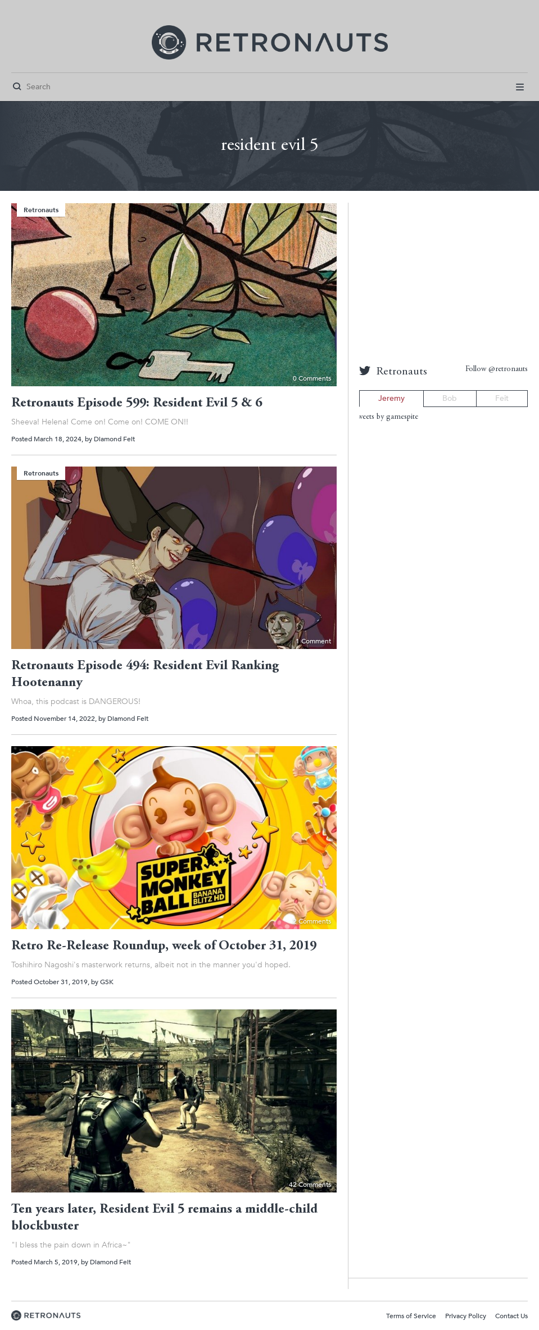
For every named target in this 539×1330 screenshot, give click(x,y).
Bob (449, 398)
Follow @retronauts (496, 369)
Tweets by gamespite (386, 417)
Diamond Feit (114, 439)
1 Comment (313, 641)
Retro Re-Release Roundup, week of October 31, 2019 (163, 946)
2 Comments (312, 921)
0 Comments (312, 378)
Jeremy (391, 398)
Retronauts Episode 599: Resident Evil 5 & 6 (136, 403)
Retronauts (41, 209)
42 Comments (310, 1184)
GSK (107, 981)
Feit (502, 398)
